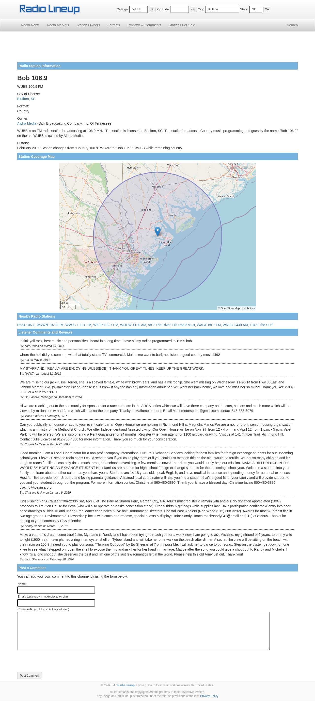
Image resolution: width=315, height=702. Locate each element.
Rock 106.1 (26, 325)
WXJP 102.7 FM (105, 325)
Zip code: (163, 9)
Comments (144, 25)
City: (201, 9)
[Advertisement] (157, 49)
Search (292, 25)
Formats (113, 25)
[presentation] (54, 661)
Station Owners (88, 25)
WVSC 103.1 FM (78, 325)
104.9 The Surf (261, 325)
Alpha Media (26, 123)
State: (244, 9)
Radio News (30, 25)
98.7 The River (159, 325)
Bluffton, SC (26, 99)
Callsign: (122, 9)
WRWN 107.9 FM (50, 325)
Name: (22, 584)
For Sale (182, 25)
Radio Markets (58, 25)
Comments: (43, 609)
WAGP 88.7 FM (209, 325)
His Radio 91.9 (183, 325)
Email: (42, 596)
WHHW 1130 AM (133, 325)
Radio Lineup (126, 685)
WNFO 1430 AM (235, 325)
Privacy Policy (209, 696)
